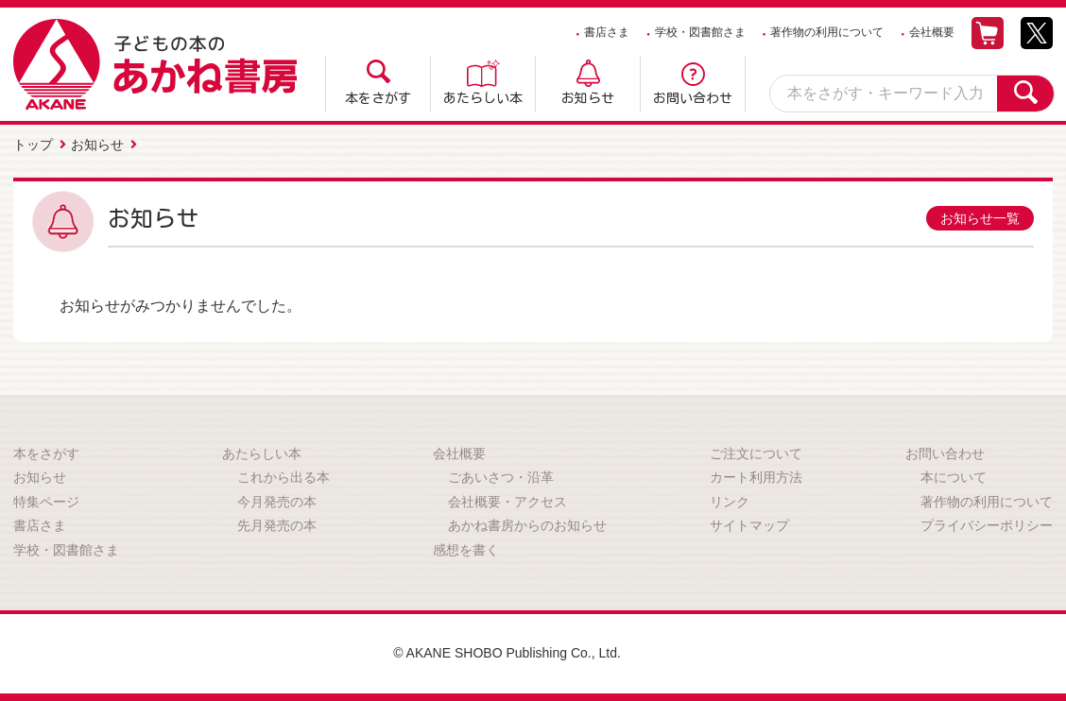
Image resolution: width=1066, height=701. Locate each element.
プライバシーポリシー (986, 525)
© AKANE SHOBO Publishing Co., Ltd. (507, 652)
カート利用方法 (756, 477)
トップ (33, 144)
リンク (729, 501)
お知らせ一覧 (980, 218)
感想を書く (466, 549)
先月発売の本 (277, 525)
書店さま (606, 32)
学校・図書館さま (700, 32)
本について (953, 477)
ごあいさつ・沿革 (501, 477)
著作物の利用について (827, 32)
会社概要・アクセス (507, 501)
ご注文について (756, 453)
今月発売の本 (277, 501)
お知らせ (587, 98)
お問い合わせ (692, 98)
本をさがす (378, 98)
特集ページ (46, 501)
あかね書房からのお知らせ (527, 525)
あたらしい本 (483, 98)
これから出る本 (283, 477)
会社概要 (931, 32)
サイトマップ (749, 525)
